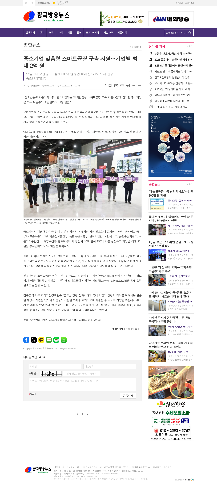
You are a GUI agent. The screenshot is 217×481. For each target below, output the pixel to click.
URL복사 (104, 85)
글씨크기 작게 (140, 85)
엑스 (34, 340)
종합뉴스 (137, 46)
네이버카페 (56, 340)
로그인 (188, 3)
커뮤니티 (122, 32)
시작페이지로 (26, 3)
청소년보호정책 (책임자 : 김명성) (114, 467)
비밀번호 (89, 366)
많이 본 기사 (156, 46)
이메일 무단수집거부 (141, 467)
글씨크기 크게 (134, 85)
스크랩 (128, 85)
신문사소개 (59, 467)
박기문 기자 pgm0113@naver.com (38, 85)
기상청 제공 (60, 4)
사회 (60, 32)
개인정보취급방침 (89, 467)
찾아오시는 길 (72, 467)
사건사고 (108, 32)
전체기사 (30, 32)
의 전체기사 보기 (125, 328)
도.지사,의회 (92, 32)
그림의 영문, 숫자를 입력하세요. (80, 373)
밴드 (64, 340)
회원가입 (179, 3)
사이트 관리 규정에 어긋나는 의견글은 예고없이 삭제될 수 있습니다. (65, 380)
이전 (78, 414)
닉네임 (33, 366)
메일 (116, 85)
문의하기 (167, 467)
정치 (42, 32)
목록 (110, 85)
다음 (87, 414)
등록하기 (128, 395)
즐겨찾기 (32, 3)
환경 (79, 32)
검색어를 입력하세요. (175, 33)
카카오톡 (41, 340)
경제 (51, 32)
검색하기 (189, 32)
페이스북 (26, 340)
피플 (69, 32)
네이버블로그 (49, 340)
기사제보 (157, 467)
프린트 (122, 85)
